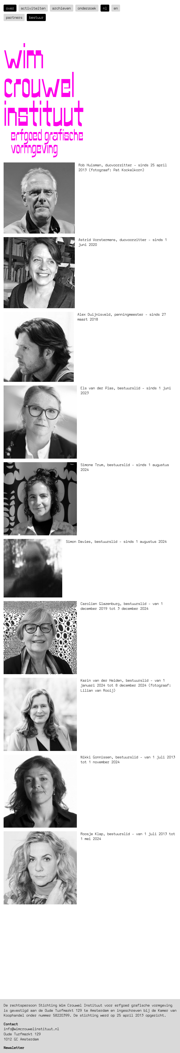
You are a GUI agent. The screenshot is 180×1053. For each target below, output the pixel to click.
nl (105, 8)
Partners (14, 17)
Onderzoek (87, 8)
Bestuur (36, 17)
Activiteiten (33, 8)
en (116, 8)
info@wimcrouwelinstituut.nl (31, 1029)
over (10, 8)
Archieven (61, 8)
